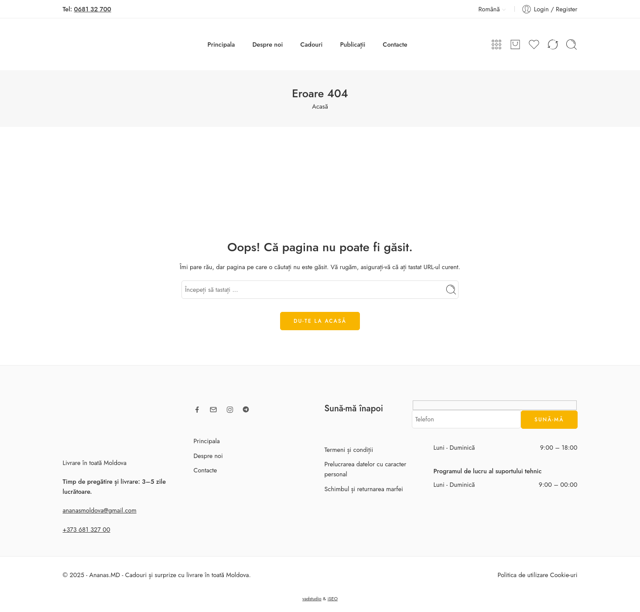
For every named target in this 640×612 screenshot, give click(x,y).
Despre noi (267, 44)
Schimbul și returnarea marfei (364, 488)
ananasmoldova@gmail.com (100, 510)
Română (484, 9)
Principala (221, 44)
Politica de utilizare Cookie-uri (537, 574)
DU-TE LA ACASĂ (320, 321)
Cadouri (311, 44)
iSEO (333, 598)
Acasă (320, 106)
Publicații (352, 44)
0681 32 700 (92, 9)
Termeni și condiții (349, 449)
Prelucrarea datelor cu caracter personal (366, 469)
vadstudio (312, 598)
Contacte (395, 44)
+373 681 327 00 (86, 529)
